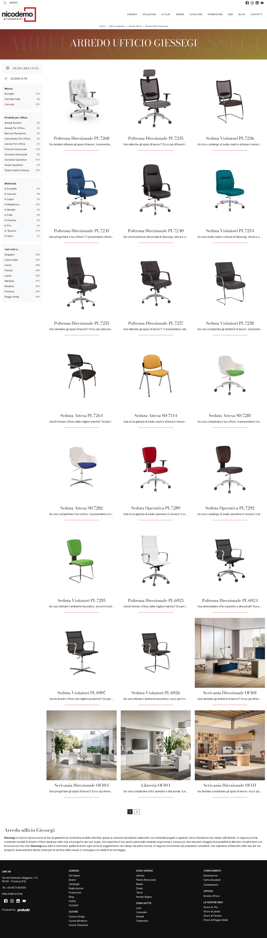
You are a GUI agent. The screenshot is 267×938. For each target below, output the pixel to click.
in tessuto (10, 230)
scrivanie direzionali (16, 154)
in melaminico (12, 204)
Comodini (141, 912)
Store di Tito (210, 907)
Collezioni (149, 14)
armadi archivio (13, 123)
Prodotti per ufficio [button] (16, 117)
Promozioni (215, 14)
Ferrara (9, 270)
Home (102, 26)
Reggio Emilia (12, 296)
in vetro (9, 236)
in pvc (8, 225)
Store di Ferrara (212, 915)
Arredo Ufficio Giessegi (156, 26)
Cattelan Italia (12, 99)
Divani (139, 888)
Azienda (132, 14)
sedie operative (14, 165)
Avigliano (9, 254)
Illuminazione (210, 875)
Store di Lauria (211, 911)
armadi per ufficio (15, 128)
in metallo (10, 209)
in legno (9, 199)
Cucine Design (77, 916)
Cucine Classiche (78, 925)
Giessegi (9, 104)
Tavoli (139, 892)
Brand (180, 14)
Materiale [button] (10, 183)
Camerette (142, 920)
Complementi (210, 884)
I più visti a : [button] (12, 249)
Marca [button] (9, 88)
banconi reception (15, 133)
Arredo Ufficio (135, 26)
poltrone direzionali (16, 149)
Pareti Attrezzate (146, 880)
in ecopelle (11, 188)
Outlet (166, 14)
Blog (242, 14)
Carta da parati (212, 880)
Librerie (140, 875)
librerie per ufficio (15, 144)
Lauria (8, 275)
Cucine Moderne (78, 920)
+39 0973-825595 (16, 887)
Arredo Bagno (144, 897)
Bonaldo (9, 93)
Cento (8, 265)
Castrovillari (11, 260)
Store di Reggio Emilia (215, 920)
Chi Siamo (74, 875)
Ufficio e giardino (117, 26)
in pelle (8, 215)
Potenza (9, 291)
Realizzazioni (76, 888)
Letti (138, 908)
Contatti (256, 14)
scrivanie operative (16, 159)
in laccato (10, 194)
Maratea (9, 281)
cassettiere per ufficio (18, 138)
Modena (9, 286)
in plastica (10, 220)
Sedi (230, 14)
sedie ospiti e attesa (17, 170)
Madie (139, 884)
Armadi (140, 916)
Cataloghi (196, 14)
